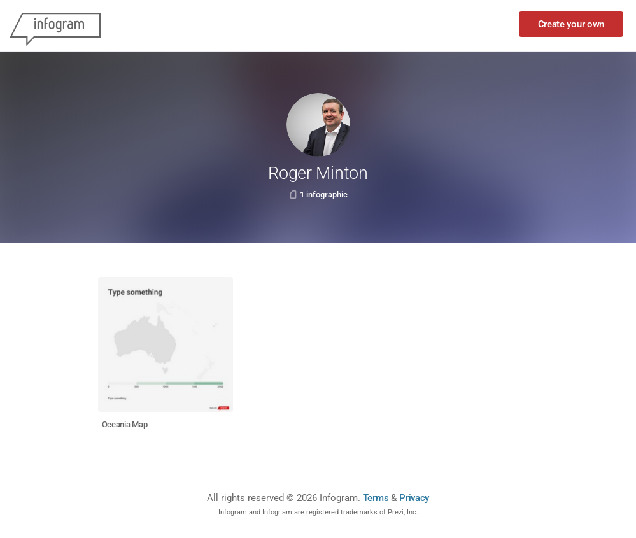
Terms (376, 498)
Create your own (571, 24)
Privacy (414, 498)
